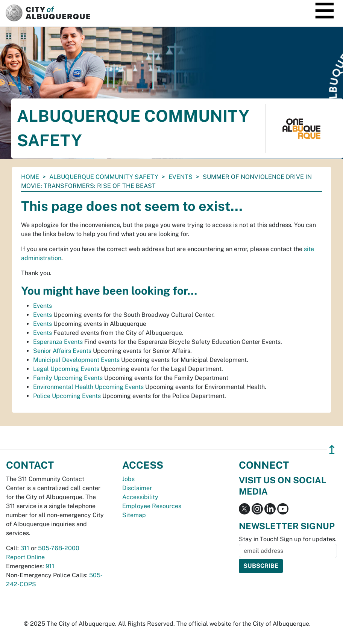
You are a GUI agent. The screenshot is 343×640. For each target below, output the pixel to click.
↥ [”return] (332, 450)
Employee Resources (151, 506)
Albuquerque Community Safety (103, 176)
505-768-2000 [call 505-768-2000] (58, 548)
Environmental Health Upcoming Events (88, 386)
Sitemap (134, 515)
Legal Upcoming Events (66, 368)
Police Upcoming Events (67, 395)
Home (30, 176)
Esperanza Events (58, 341)
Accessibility (140, 497)
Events (180, 176)
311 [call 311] (24, 548)
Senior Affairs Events (62, 350)
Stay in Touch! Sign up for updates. (288, 539)
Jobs (128, 479)
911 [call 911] (50, 566)
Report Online (25, 557)
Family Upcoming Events (68, 377)
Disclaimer (137, 488)
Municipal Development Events (76, 359)
